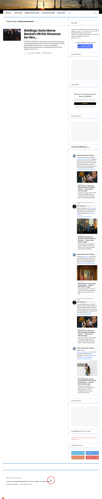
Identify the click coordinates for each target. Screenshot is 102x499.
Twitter (78, 455)
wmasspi (38, 54)
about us (79, 39)
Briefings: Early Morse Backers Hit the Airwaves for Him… (42, 35)
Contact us (84, 108)
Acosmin (30, 486)
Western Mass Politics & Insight (38, 5)
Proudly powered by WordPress (12, 486)
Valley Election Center (48, 13)
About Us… (9, 13)
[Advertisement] (85, 71)
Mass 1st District (47, 54)
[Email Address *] (85, 101)
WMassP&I (14, 479)
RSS (78, 459)
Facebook (93, 455)
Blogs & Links (61, 13)
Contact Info (18, 13)
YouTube (93, 459)
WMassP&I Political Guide (32, 13)
